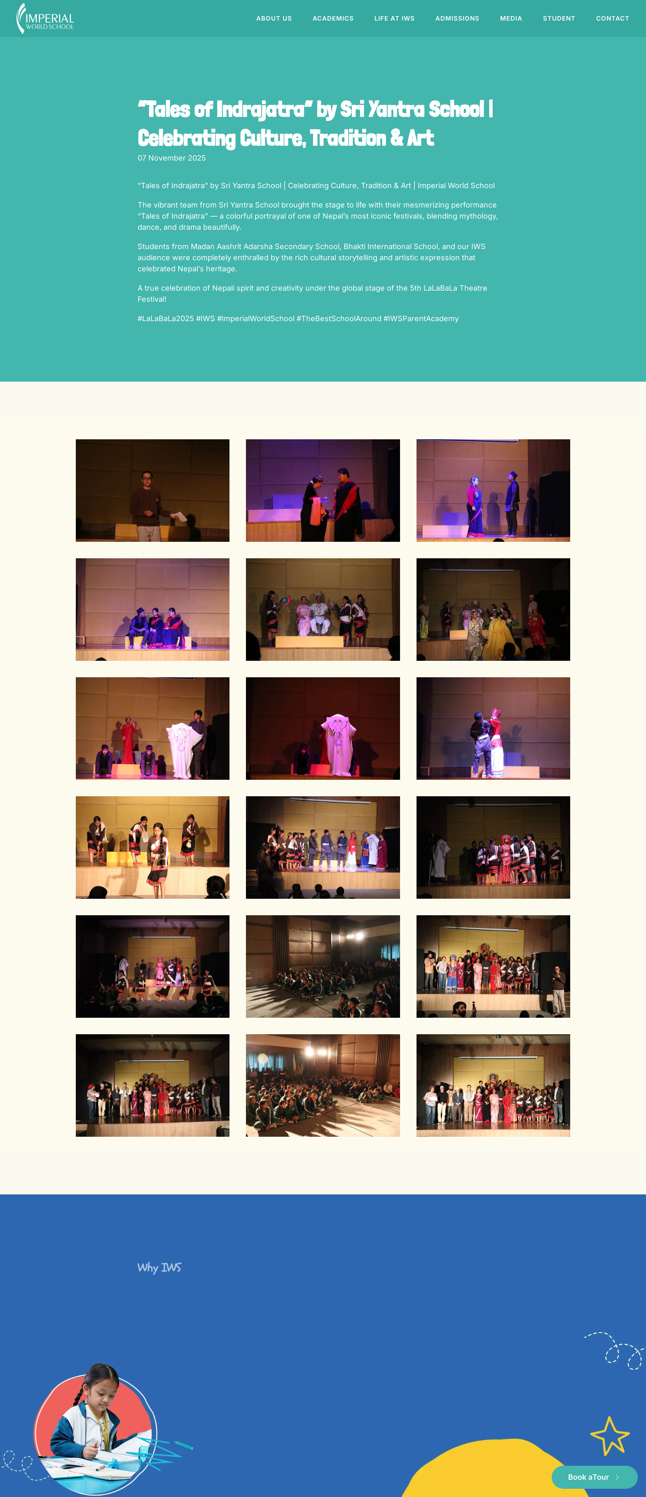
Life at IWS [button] (394, 18)
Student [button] (559, 18)
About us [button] (274, 18)
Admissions (457, 18)
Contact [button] (613, 18)
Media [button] (511, 18)
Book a (594, 1477)
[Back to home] (46, 18)
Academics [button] (333, 18)
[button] (152, 490)
